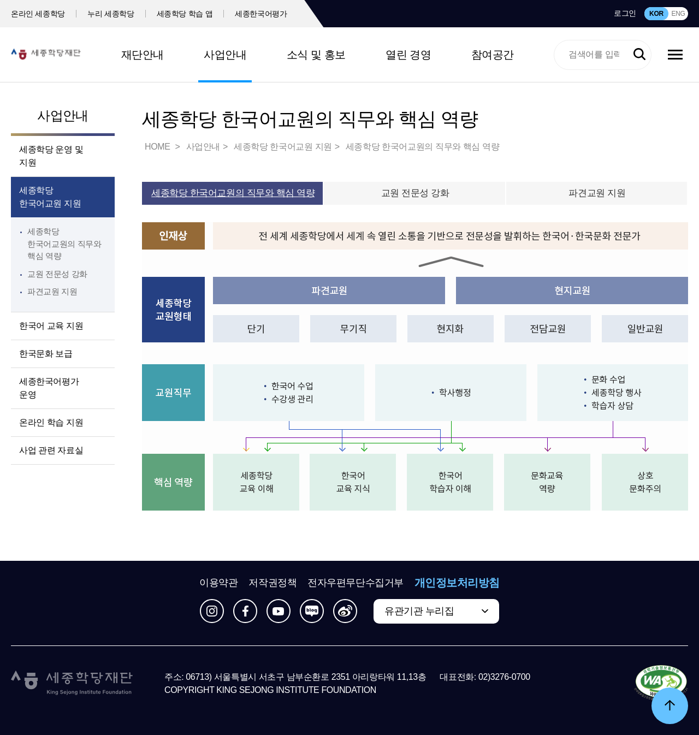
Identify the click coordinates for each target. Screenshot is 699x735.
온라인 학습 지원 (51, 422)
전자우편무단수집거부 (355, 583)
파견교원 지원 (52, 291)
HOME (158, 146)
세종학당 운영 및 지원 (51, 156)
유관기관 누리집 (419, 611)
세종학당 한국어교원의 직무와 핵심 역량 (64, 243)
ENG (678, 13)
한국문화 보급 (46, 353)
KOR (656, 13)
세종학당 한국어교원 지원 (50, 197)
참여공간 (492, 55)
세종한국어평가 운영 (49, 388)
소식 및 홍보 (316, 55)
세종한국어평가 (261, 13)
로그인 (625, 13)
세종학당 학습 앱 (185, 13)
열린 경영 (408, 55)
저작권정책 (272, 583)
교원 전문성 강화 (57, 273)
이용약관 (218, 583)
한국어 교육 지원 (51, 325)
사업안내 (225, 55)
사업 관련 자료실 (51, 450)
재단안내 (142, 55)
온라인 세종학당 (38, 13)
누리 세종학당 (110, 13)
